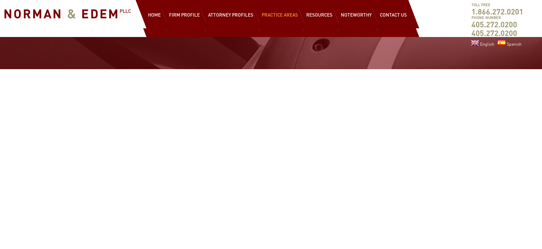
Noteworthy (356, 15)
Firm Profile (184, 15)
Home (154, 15)
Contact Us (393, 15)
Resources (319, 15)
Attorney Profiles (230, 15)
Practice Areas (280, 15)
